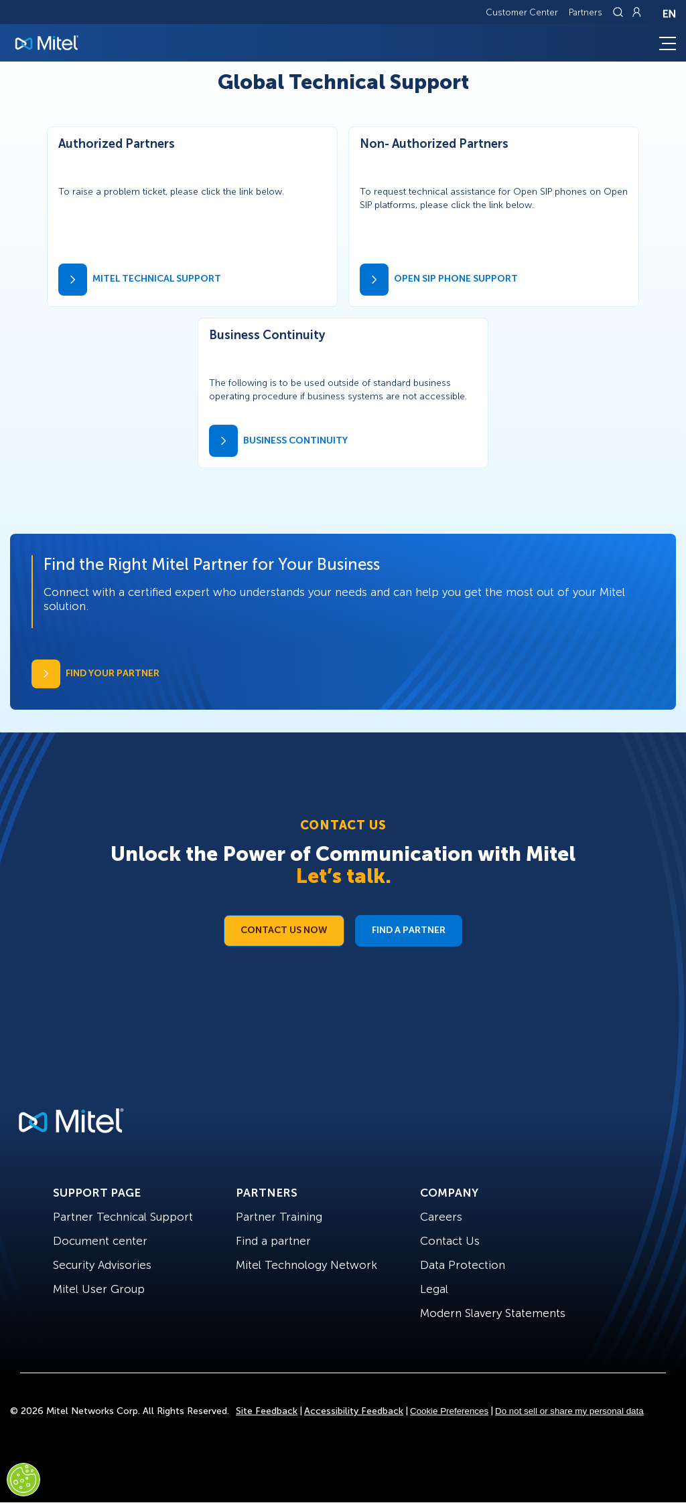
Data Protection (462, 1265)
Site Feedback (266, 1411)
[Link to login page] (636, 12)
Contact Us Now (284, 930)
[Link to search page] (619, 12)
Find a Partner (408, 930)
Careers (441, 1216)
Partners (585, 12)
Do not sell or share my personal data (569, 1411)
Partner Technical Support (123, 1216)
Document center (100, 1240)
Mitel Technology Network (306, 1265)
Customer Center (522, 12)
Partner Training (279, 1216)
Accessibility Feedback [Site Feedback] (353, 1411)
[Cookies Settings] (23, 1479)
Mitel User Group (99, 1289)
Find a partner (273, 1240)
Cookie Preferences (449, 1411)
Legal (434, 1289)
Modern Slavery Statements (492, 1313)
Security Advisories (102, 1265)
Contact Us (450, 1240)
